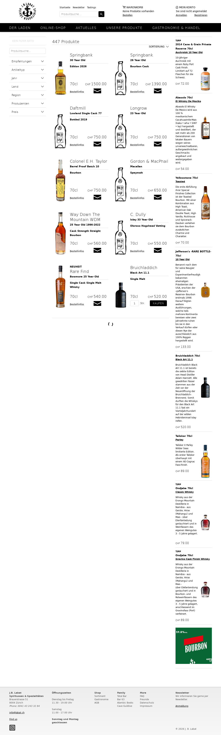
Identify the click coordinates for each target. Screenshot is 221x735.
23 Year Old (138, 113)
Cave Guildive (124, 706)
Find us (13, 719)
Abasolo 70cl (184, 98)
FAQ (142, 696)
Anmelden (181, 15)
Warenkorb (134, 7)
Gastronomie (101, 699)
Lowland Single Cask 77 (86, 113)
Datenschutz (147, 702)
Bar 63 (121, 699)
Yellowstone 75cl (187, 178)
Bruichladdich (143, 267)
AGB (96, 702)
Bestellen (128, 15)
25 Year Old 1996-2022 (85, 225)
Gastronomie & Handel (176, 27)
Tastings (91, 7)
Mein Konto (187, 7)
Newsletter (79, 7)
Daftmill (78, 108)
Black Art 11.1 (139, 273)
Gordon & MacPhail (149, 161)
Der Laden (19, 27)
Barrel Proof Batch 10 (84, 166)
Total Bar (122, 696)
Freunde (144, 699)
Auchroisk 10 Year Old (189, 52)
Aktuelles (86, 27)
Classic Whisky (185, 492)
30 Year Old (77, 60)
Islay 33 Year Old (141, 220)
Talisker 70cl (184, 436)
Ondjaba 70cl (184, 488)
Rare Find (79, 271)
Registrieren (200, 15)
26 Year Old (138, 60)
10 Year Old (183, 259)
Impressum (146, 706)
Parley (179, 439)
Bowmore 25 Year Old (84, 277)
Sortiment (99, 696)
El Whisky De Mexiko (188, 101)
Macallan (136, 166)
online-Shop (53, 27)
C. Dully (138, 214)
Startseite (65, 7)
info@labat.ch (17, 712)
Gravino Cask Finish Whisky (193, 559)
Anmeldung (182, 706)
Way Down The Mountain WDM (85, 216)
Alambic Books (125, 702)
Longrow (138, 108)
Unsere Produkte (124, 27)
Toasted (180, 181)
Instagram (12, 728)
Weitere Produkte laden (110, 324)
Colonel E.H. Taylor (88, 161)
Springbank (81, 55)
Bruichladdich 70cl (188, 356)
